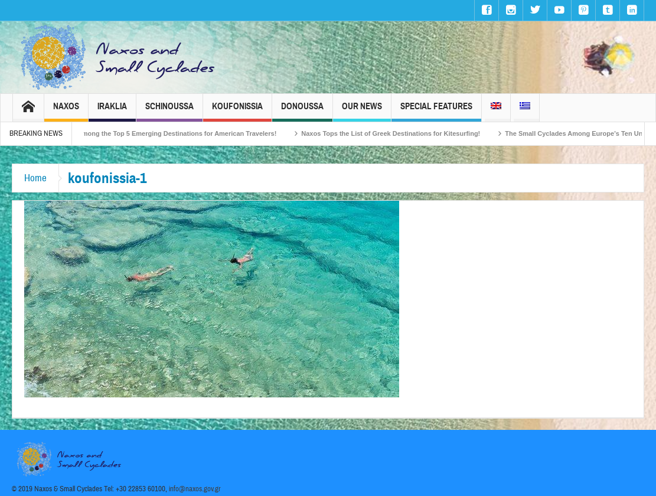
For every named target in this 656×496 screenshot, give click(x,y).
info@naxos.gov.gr (195, 489)
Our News (362, 111)
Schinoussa (169, 111)
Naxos (66, 111)
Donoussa (302, 111)
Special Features (436, 111)
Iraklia (112, 111)
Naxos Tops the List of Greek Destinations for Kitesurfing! (397, 133)
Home (35, 178)
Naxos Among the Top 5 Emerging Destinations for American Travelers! (173, 133)
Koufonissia (237, 111)
